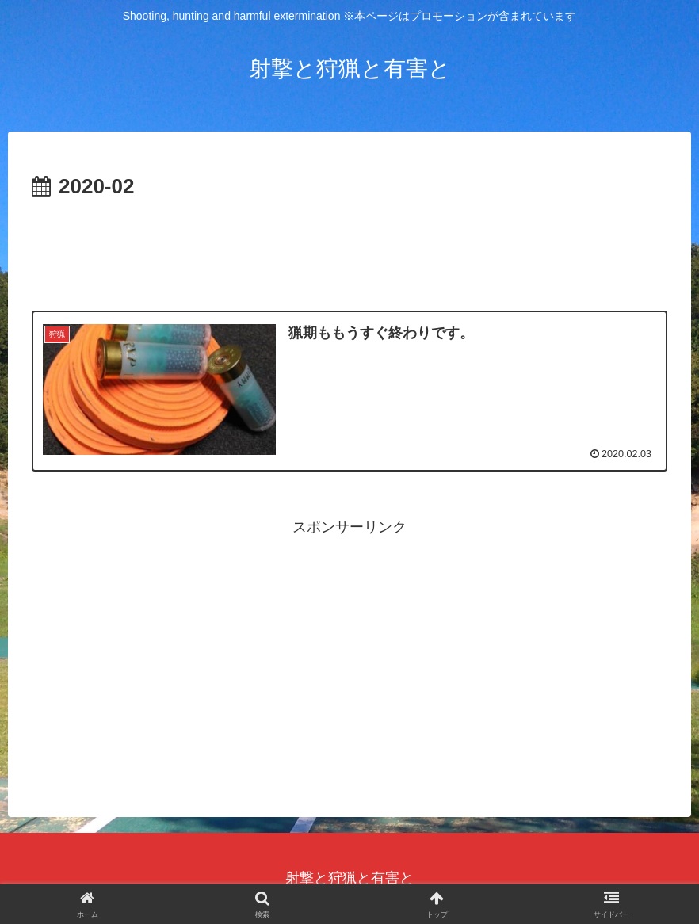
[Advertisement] (349, 248)
